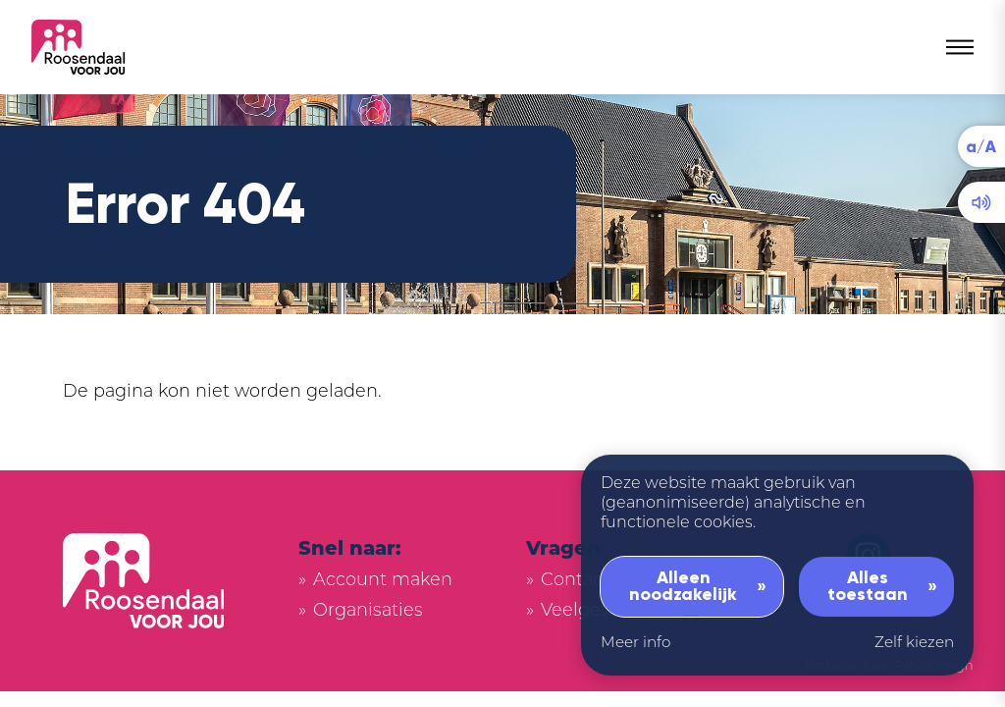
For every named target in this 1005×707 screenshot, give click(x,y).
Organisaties (368, 611)
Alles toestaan (867, 586)
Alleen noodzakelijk (683, 586)
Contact (575, 580)
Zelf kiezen (914, 643)
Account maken (382, 580)
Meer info (635, 643)
